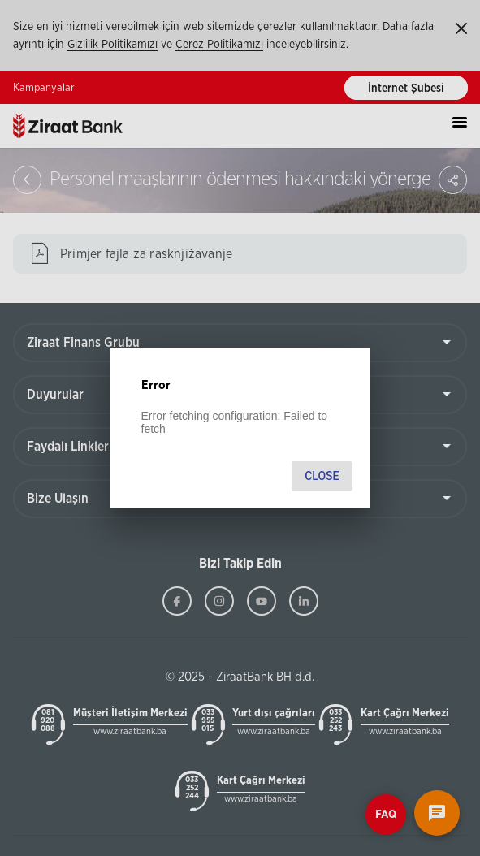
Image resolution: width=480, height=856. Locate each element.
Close (322, 475)
